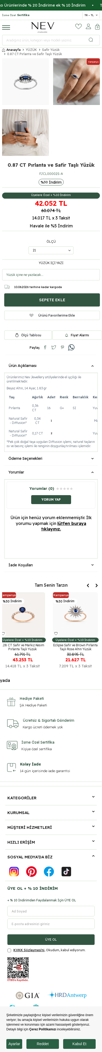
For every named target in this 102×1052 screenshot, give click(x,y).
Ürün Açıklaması (51, 365)
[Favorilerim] (78, 26)
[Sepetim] (97, 27)
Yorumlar (51, 472)
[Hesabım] (88, 26)
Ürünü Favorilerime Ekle (52, 315)
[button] (88, 585)
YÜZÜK (31, 50)
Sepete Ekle (52, 299)
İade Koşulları (51, 565)
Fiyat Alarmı (77, 335)
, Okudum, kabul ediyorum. (46, 950)
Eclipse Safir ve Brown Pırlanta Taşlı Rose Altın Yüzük (77, 647)
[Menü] (6, 27)
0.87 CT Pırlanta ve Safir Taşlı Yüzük (34, 54)
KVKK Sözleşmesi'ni (28, 950)
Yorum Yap (51, 499)
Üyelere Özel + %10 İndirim (51, 195)
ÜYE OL (51, 939)
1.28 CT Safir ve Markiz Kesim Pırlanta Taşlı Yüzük (24, 647)
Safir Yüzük (51, 50)
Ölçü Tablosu (31, 335)
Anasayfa (11, 50)
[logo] (42, 27)
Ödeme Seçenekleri (51, 458)
